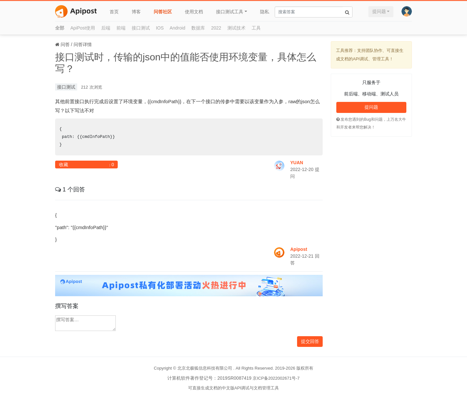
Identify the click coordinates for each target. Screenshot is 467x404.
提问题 (379, 11)
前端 (121, 28)
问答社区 (163, 11)
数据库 (198, 28)
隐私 (264, 11)
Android (177, 28)
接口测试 (141, 28)
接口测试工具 (229, 11)
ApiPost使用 (82, 28)
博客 (136, 11)
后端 (105, 28)
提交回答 (310, 341)
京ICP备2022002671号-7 (276, 378)
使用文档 (194, 11)
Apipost (298, 249)
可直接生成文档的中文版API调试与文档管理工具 (233, 388)
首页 (114, 11)
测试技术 (236, 28)
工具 (256, 28)
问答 (65, 44)
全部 (59, 28)
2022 (216, 28)
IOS (160, 28)
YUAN (296, 162)
